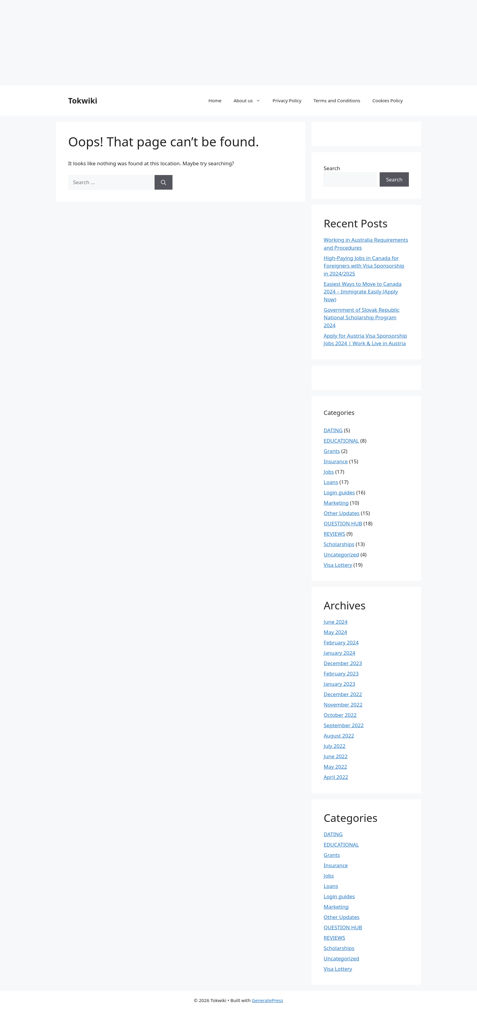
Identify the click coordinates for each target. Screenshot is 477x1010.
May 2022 (335, 766)
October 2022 (340, 714)
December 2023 (343, 663)
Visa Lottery (338, 564)
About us (250, 100)
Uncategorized (341, 554)
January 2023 (339, 683)
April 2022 (336, 776)
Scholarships (339, 544)
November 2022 (343, 704)
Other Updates (342, 513)
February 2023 (341, 673)
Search (332, 168)
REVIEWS (334, 533)
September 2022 (344, 725)
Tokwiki (82, 100)
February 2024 (341, 642)
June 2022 (336, 756)
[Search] (163, 182)
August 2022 (339, 735)
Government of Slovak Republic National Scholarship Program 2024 (361, 317)
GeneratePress (267, 1000)
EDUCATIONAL (341, 440)
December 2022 (343, 694)
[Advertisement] (182, 42)
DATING (333, 430)
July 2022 (335, 745)
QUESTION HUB (343, 523)
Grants (332, 450)
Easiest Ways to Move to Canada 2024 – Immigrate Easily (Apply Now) (363, 291)
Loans (331, 482)
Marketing (336, 502)
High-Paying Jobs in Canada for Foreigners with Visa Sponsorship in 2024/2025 (364, 265)
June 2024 (336, 621)
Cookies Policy (387, 100)
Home (214, 100)
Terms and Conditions (337, 100)
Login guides (339, 492)
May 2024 (335, 632)
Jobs (329, 471)
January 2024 (339, 652)
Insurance (336, 461)
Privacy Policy (287, 100)
